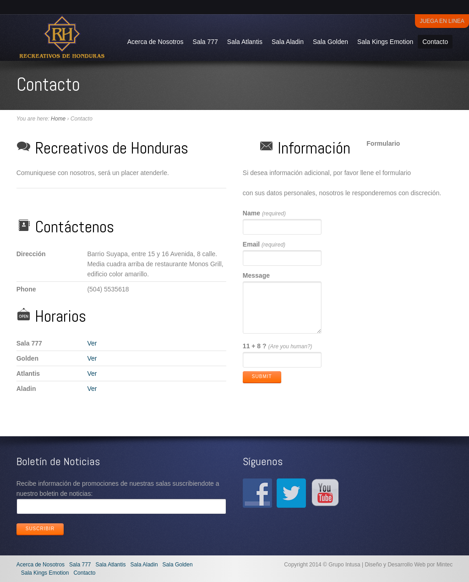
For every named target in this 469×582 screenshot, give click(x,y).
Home (58, 118)
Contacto (435, 41)
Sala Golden (330, 41)
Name (264, 213)
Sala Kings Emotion (385, 41)
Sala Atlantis (244, 41)
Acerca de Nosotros (155, 41)
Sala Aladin (288, 41)
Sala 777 (205, 41)
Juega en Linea (442, 21)
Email (264, 244)
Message (256, 275)
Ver (92, 343)
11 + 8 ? (277, 346)
